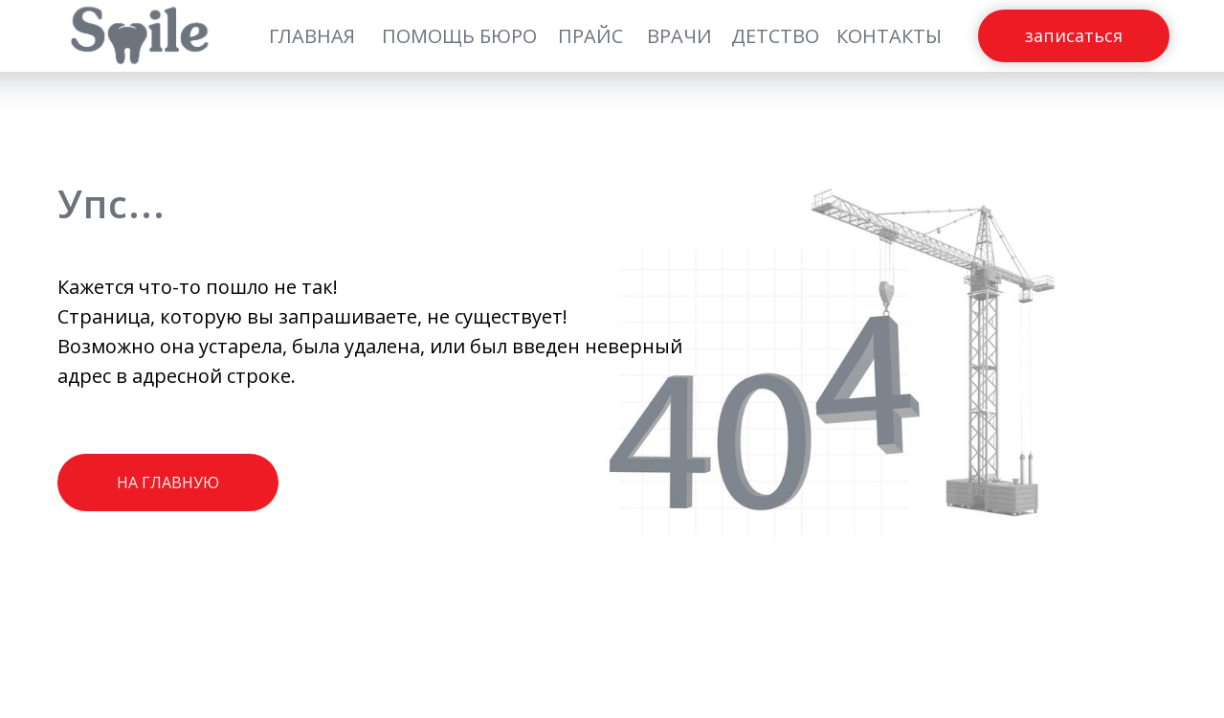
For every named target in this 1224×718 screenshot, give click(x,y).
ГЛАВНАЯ (312, 36)
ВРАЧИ (679, 36)
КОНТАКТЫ (889, 36)
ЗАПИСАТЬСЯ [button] (1073, 36)
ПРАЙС (590, 36)
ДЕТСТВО (775, 36)
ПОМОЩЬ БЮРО (459, 36)
